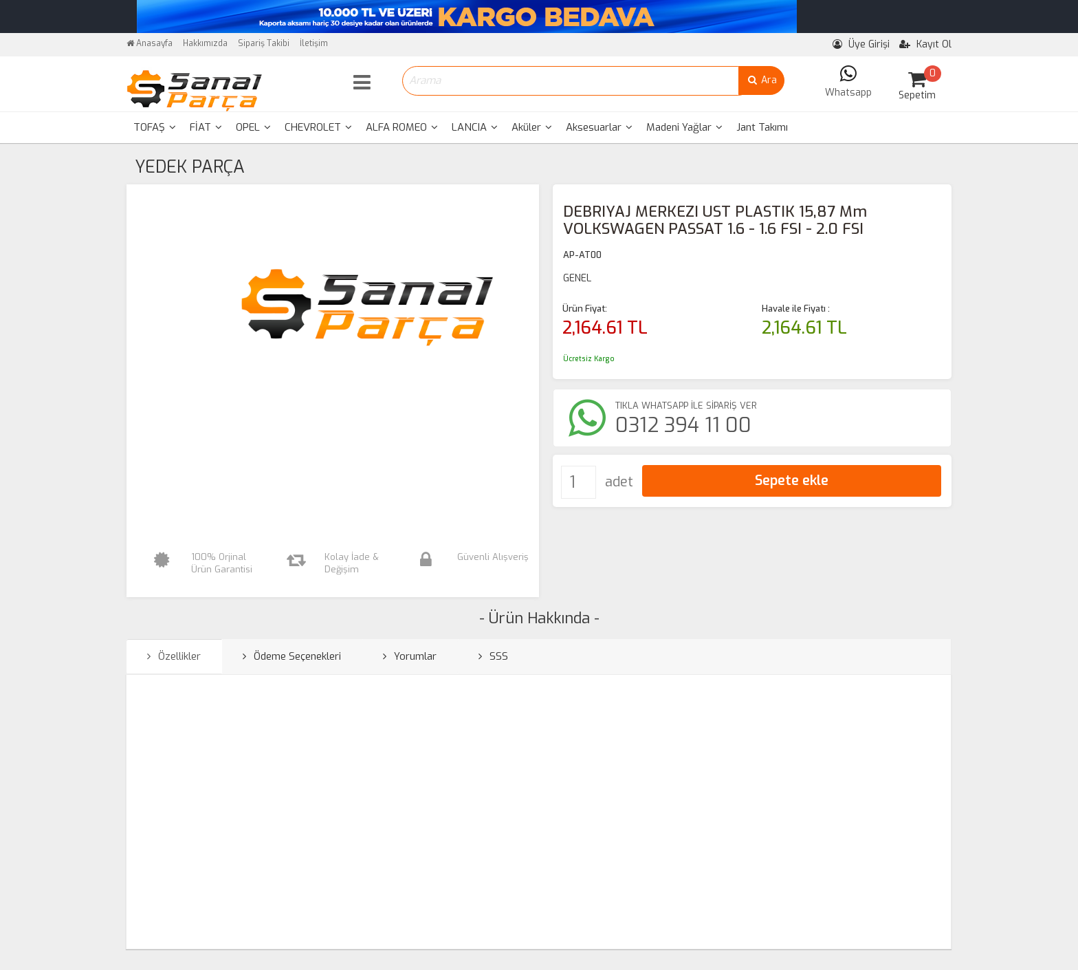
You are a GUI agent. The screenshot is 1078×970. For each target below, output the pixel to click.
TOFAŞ (154, 127)
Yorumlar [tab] (410, 656)
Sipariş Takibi (263, 43)
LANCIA (475, 127)
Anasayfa (149, 43)
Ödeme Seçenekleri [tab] (292, 656)
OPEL (253, 127)
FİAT (206, 127)
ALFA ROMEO (402, 127)
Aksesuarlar (599, 127)
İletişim (314, 43)
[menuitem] (154, 127)
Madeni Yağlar (684, 127)
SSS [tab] (493, 656)
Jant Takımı (762, 127)
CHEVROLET (318, 127)
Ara (761, 80)
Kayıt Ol (925, 44)
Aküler (532, 127)
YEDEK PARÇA (190, 166)
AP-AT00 (582, 255)
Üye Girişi (861, 44)
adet (619, 482)
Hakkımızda (205, 43)
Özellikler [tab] (174, 656)
